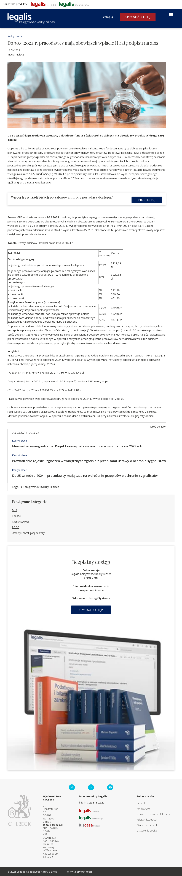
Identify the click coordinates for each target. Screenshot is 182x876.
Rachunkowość (20, 521)
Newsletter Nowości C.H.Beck (153, 814)
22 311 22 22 (96, 802)
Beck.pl (141, 803)
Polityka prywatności (79, 871)
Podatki (16, 516)
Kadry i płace (14, 36)
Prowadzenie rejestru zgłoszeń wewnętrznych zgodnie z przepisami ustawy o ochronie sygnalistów (89, 461)
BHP (14, 510)
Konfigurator (144, 808)
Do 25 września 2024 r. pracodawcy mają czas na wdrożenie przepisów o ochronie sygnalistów (85, 475)
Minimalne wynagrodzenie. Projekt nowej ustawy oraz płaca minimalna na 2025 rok (77, 446)
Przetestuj (146, 200)
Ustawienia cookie (147, 830)
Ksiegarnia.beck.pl (147, 819)
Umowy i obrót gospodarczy (28, 533)
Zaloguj (108, 17)
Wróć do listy (158, 426)
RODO (15, 527)
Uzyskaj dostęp (91, 610)
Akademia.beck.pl (147, 825)
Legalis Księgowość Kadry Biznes (35, 487)
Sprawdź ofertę (137, 17)
